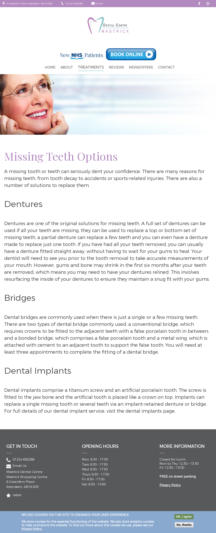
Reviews (116, 67)
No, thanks (184, 526)
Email (99, 3)
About (67, 67)
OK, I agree (184, 518)
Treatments (91, 67)
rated (17, 495)
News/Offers (141, 67)
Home (50, 67)
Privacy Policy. (32, 530)
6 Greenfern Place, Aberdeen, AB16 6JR (29, 3)
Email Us (19, 466)
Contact (166, 67)
